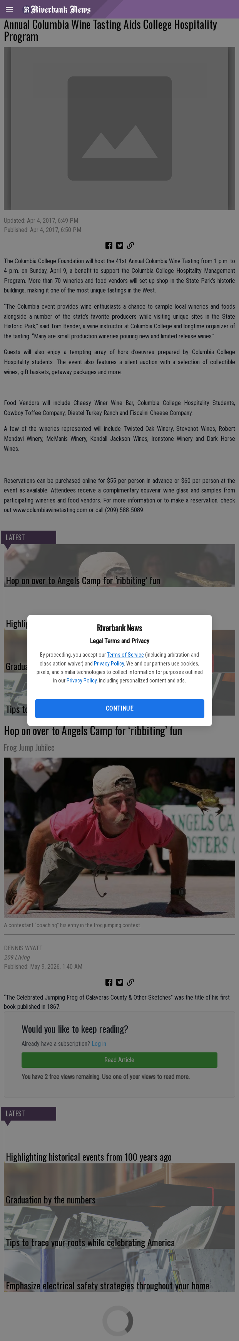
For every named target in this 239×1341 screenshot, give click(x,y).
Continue (119, 708)
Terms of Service (125, 655)
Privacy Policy (109, 663)
